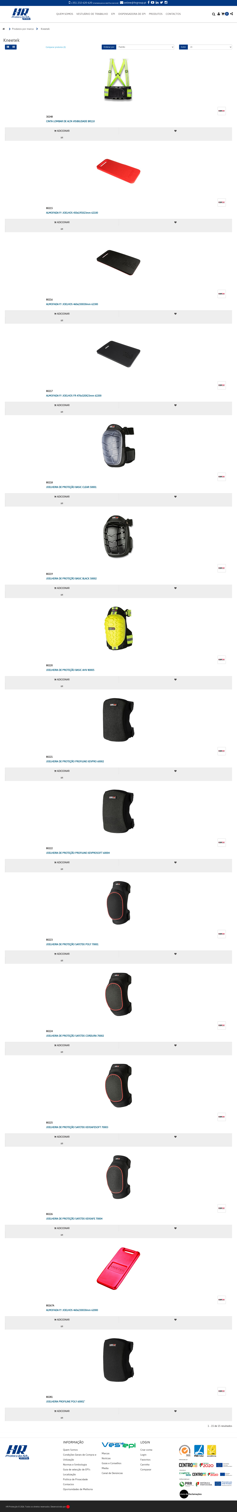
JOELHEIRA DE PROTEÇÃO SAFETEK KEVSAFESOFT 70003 (77, 1127)
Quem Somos (70, 1450)
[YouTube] (152, 3)
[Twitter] (161, 3)
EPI (113, 14)
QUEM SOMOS (64, 14)
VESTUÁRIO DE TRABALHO (92, 14)
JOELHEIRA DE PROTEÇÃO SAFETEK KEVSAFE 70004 (74, 1219)
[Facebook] (148, 3)
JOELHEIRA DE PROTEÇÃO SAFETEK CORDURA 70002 (75, 1036)
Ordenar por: (109, 47)
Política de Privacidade (75, 1479)
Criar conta (146, 1450)
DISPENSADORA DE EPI (132, 14)
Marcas (105, 1453)
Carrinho (145, 1464)
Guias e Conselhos (111, 1463)
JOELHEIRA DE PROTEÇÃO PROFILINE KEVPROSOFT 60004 (78, 853)
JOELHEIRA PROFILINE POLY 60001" (65, 1401)
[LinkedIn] (156, 3)
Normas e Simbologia (75, 1464)
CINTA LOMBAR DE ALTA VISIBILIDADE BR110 (70, 121)
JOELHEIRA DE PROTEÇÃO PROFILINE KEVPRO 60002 (75, 761)
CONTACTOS (173, 14)
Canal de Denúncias (112, 1473)
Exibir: (183, 47)
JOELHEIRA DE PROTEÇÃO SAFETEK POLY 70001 (72, 944)
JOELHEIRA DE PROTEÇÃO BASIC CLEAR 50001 (71, 487)
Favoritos (145, 1460)
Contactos (68, 1484)
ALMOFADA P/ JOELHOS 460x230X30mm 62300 (72, 304)
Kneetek (45, 29)
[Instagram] (165, 3)
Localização (69, 1474)
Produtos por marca (23, 29)
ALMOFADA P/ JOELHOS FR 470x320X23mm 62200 (73, 396)
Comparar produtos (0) (56, 47)
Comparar (145, 1469)
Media (105, 1468)
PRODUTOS (155, 14)
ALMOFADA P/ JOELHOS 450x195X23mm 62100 (72, 213)
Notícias (106, 1458)
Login (143, 1455)
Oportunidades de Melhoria (78, 1489)
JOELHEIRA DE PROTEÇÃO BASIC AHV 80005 (70, 670)
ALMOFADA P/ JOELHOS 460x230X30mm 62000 (72, 1310)
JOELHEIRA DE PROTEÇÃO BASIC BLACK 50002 (71, 578)
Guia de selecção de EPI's (76, 1469)
